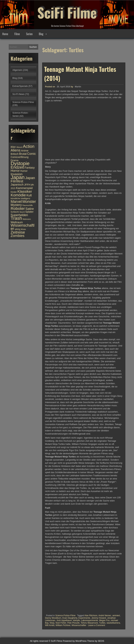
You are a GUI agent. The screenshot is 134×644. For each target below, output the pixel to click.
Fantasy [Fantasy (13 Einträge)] (30, 167)
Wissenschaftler (79, 625)
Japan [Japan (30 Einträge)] (18, 177)
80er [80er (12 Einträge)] (13, 147)
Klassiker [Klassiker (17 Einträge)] (24, 191)
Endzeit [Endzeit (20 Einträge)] (17, 167)
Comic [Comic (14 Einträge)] (31, 153)
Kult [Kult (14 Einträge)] (29, 195)
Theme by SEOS (95, 641)
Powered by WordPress (75, 641)
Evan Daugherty (69, 618)
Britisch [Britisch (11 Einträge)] (14, 154)
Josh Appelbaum (64, 620)
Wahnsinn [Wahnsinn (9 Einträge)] (27, 219)
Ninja (52, 623)
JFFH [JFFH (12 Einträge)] (27, 184)
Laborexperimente (89, 620)
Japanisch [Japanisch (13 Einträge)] (17, 184)
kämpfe (76, 620)
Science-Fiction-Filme (65, 615)
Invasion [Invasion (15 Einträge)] (17, 174)
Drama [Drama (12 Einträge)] (14, 160)
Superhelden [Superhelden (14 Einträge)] (19, 215)
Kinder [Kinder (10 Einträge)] (14, 192)
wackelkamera (113, 623)
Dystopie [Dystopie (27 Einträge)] (20, 163)
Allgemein (17, 70)
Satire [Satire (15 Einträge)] (29, 209)
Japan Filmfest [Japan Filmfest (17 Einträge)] (23, 179)
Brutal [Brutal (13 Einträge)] (23, 153)
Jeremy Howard (98, 618)
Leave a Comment (96, 625)
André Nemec (104, 615)
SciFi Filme (67, 12)
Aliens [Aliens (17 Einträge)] (15, 150)
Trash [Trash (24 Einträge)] (16, 218)
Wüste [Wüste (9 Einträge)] (23, 229)
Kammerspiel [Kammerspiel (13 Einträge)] (24, 188)
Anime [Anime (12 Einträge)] (24, 150)
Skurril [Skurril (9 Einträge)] (22, 212)
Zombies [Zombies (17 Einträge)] (17, 236)
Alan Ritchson (90, 615)
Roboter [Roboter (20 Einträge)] (18, 208)
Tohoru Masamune (89, 623)
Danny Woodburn (53, 618)
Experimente (84, 618)
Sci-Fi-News (18, 94)
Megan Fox (104, 620)
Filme (17, 34)
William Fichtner (63, 625)
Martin (78, 86)
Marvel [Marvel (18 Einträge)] (16, 202)
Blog (41, 34)
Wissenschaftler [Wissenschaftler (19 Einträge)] (22, 227)
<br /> (55, 586)
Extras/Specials (20, 86)
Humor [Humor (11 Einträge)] (23, 171)
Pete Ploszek (73, 623)
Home (5, 34)
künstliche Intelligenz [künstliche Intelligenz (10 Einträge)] (20, 198)
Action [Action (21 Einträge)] (29, 146)
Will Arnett (49, 625)
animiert (116, 615)
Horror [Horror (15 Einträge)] (15, 170)
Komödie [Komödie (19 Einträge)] (18, 195)
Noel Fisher (60, 623)
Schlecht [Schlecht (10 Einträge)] (15, 212)
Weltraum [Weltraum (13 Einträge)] (17, 222)
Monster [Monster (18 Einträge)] (29, 202)
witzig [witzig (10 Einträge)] (17, 229)
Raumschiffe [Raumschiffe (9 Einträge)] (28, 205)
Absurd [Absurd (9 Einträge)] (19, 147)
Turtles (102, 623)
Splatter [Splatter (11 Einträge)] (29, 212)
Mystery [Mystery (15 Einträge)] (16, 205)
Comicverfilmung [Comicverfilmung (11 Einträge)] (19, 157)
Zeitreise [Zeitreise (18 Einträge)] (18, 232)
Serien (29, 34)
